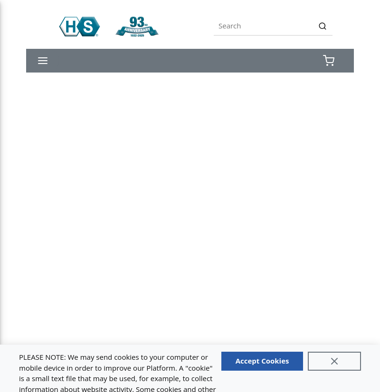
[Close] (334, 361)
